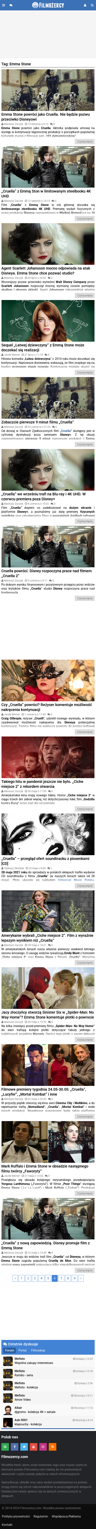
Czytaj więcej (84, 141)
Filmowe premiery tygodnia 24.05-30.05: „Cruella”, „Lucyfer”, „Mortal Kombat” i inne (43, 1091)
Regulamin (41, 1516)
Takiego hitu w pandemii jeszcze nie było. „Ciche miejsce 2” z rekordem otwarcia (42, 784)
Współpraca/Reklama (66, 1516)
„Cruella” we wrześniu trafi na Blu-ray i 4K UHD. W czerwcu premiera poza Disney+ (43, 496)
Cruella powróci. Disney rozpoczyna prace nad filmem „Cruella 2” (46, 573)
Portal (23, 1350)
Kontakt (7, 1525)
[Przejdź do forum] (11, 5)
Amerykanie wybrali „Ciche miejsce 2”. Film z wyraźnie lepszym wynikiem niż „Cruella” (47, 938)
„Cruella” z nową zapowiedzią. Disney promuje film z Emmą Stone (45, 1245)
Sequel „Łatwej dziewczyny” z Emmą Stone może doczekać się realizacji (42, 347)
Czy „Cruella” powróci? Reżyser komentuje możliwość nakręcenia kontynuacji (46, 707)
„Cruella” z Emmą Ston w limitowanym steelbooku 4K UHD (46, 193)
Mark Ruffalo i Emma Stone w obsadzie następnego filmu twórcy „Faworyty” (44, 1168)
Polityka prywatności (16, 1516)
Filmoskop (38, 1350)
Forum (9, 1350)
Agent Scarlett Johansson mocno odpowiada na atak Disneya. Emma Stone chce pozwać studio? (45, 270)
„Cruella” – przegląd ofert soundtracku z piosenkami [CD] (45, 861)
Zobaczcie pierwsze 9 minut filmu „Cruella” (37, 422)
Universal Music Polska (76, 880)
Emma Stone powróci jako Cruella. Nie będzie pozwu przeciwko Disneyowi (45, 117)
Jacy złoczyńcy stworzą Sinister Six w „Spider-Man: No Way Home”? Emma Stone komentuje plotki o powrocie (47, 1014)
